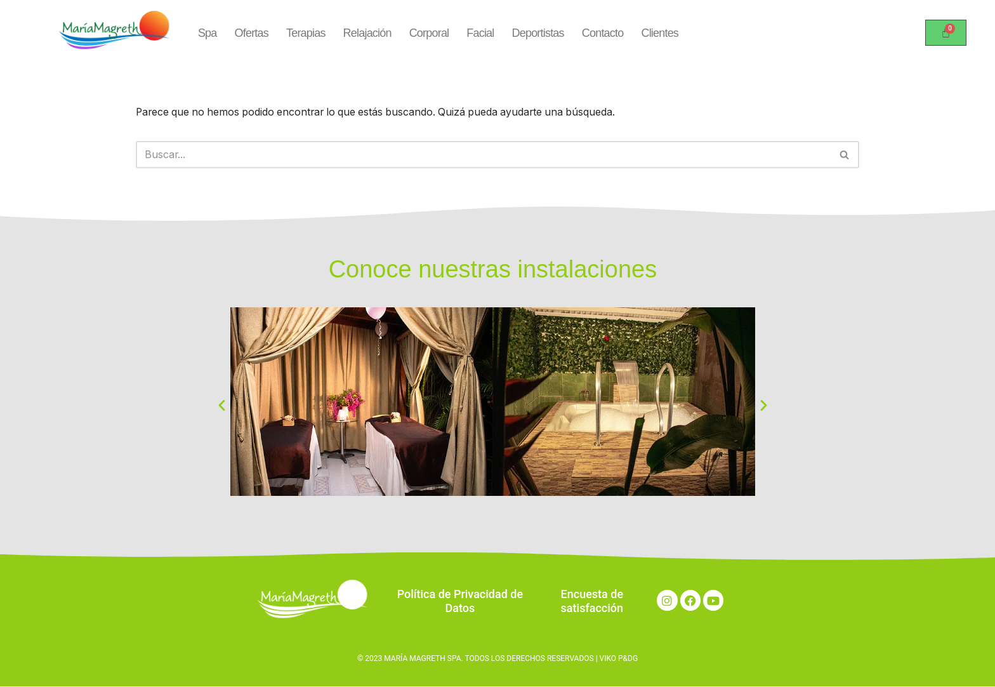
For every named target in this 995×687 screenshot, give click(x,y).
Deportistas (538, 32)
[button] (221, 404)
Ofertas (251, 32)
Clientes (659, 32)
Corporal (429, 32)
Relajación (367, 32)
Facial (480, 32)
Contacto (603, 32)
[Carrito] (945, 33)
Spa (207, 32)
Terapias (306, 32)
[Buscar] (483, 154)
